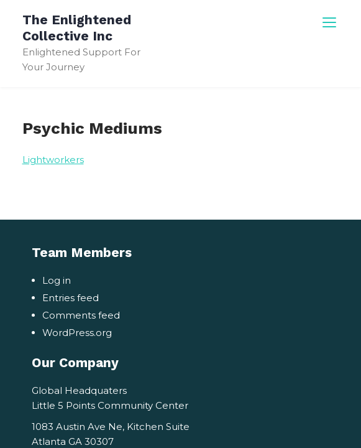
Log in (56, 280)
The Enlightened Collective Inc (76, 28)
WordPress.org (77, 332)
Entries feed (70, 298)
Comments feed (81, 315)
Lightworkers (53, 160)
